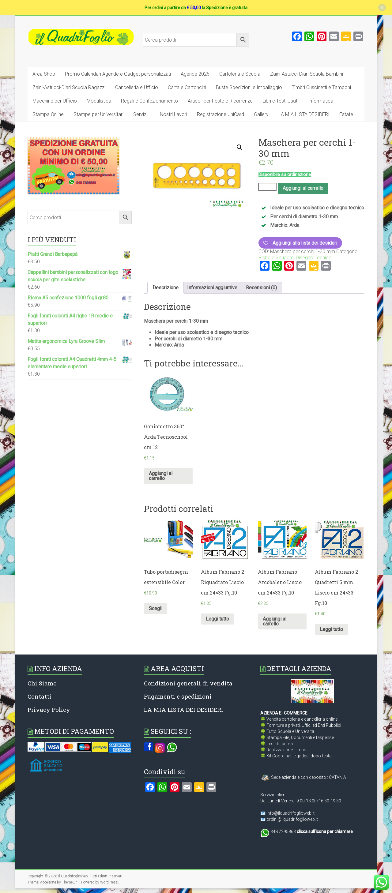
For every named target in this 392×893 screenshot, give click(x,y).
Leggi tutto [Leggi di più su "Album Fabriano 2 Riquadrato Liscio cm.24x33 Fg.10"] (217, 619)
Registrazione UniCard (220, 114)
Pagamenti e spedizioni (178, 696)
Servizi (140, 114)
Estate (346, 114)
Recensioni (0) (261, 288)
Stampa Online (48, 114)
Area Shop (43, 74)
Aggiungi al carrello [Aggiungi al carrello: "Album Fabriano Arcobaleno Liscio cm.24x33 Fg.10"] (274, 621)
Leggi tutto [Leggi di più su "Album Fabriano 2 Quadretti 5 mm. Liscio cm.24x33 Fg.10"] (331, 629)
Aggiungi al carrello (303, 188)
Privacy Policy (49, 709)
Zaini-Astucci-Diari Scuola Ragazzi (68, 87)
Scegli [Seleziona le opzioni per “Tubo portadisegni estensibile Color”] (155, 608)
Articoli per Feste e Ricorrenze (220, 101)
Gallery (261, 114)
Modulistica (99, 101)
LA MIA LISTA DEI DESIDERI (183, 709)
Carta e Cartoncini (187, 87)
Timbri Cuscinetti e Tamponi (321, 87)
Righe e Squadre (276, 258)
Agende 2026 (195, 74)
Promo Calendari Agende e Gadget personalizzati (118, 74)
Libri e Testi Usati (280, 101)
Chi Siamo (42, 683)
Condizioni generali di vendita (188, 683)
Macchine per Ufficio (54, 101)
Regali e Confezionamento (149, 101)
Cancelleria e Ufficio (136, 87)
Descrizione (166, 288)
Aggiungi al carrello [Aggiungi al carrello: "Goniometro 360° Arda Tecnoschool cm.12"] (160, 476)
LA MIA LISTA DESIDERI (304, 114)
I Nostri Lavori (172, 114)
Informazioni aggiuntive (212, 288)
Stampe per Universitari (98, 114)
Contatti (39, 696)
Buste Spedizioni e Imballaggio (249, 87)
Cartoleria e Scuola (239, 74)
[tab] (165, 288)
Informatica (320, 101)
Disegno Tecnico (314, 258)
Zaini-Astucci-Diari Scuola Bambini (306, 74)
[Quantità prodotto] (267, 187)
